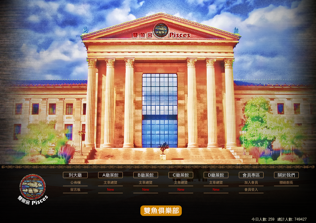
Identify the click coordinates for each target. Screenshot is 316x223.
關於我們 (286, 175)
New (110, 189)
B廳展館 (145, 175)
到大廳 (75, 175)
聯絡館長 (286, 182)
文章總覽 (110, 182)
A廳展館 (110, 175)
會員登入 (251, 189)
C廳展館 (181, 175)
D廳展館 (216, 175)
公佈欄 (75, 182)
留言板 (75, 189)
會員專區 (251, 175)
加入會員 (251, 182)
